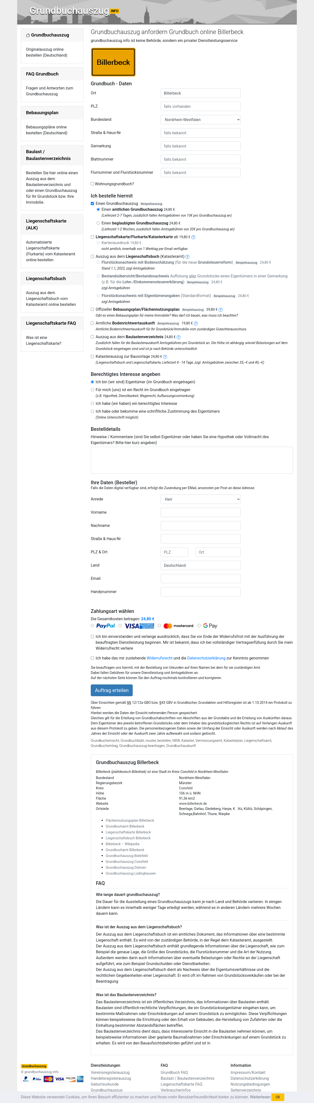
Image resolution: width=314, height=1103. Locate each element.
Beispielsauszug (151, 204)
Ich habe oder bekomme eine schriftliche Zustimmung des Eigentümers (158, 411)
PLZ (94, 106)
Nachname (100, 525)
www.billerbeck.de (193, 804)
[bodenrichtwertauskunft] (196, 323)
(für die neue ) (186, 262)
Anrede (97, 499)
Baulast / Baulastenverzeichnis (187, 1078)
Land (95, 565)
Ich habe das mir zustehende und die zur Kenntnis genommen (182, 658)
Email (96, 578)
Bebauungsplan (42, 112)
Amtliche (144, 323)
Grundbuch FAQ (174, 1072)
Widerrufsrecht (159, 658)
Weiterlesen (260, 1097)
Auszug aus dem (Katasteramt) (140, 256)
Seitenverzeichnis (246, 1090)
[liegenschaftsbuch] (187, 256)
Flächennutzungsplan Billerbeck (130, 820)
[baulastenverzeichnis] (179, 337)
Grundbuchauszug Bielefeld (127, 856)
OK (277, 1097)
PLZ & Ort (99, 552)
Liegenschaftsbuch (46, 278)
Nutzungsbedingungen (250, 1084)
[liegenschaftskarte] (193, 237)
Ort (93, 93)
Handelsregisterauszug (111, 1078)
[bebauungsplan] (220, 309)
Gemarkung (101, 146)
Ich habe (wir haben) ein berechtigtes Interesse (136, 403)
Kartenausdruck (121, 242)
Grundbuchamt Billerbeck (125, 826)
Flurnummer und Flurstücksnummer (122, 172)
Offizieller (157, 309)
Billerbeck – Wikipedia (122, 844)
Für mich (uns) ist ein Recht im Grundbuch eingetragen (143, 389)
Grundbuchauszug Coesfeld (127, 862)
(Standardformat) (175, 295)
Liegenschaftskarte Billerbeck (128, 832)
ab (143, 237)
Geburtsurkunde (105, 1084)
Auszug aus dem (136, 337)
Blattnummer (102, 159)
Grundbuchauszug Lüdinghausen (131, 873)
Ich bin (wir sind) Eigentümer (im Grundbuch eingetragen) (145, 382)
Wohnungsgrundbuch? (114, 184)
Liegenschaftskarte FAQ (51, 323)
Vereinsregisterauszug (110, 1072)
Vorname (98, 512)
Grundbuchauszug (74, 10)
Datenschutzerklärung (206, 658)
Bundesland (101, 119)
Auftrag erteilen (112, 690)
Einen (138, 209)
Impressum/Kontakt (248, 1072)
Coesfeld (186, 788)
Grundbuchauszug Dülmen (126, 867)
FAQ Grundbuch (42, 74)
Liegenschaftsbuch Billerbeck (128, 838)
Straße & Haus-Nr (106, 132)
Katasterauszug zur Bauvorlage (129, 356)
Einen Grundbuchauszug (130, 203)
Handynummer (104, 591)
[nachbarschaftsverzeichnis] (165, 356)
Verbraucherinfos (176, 1090)
